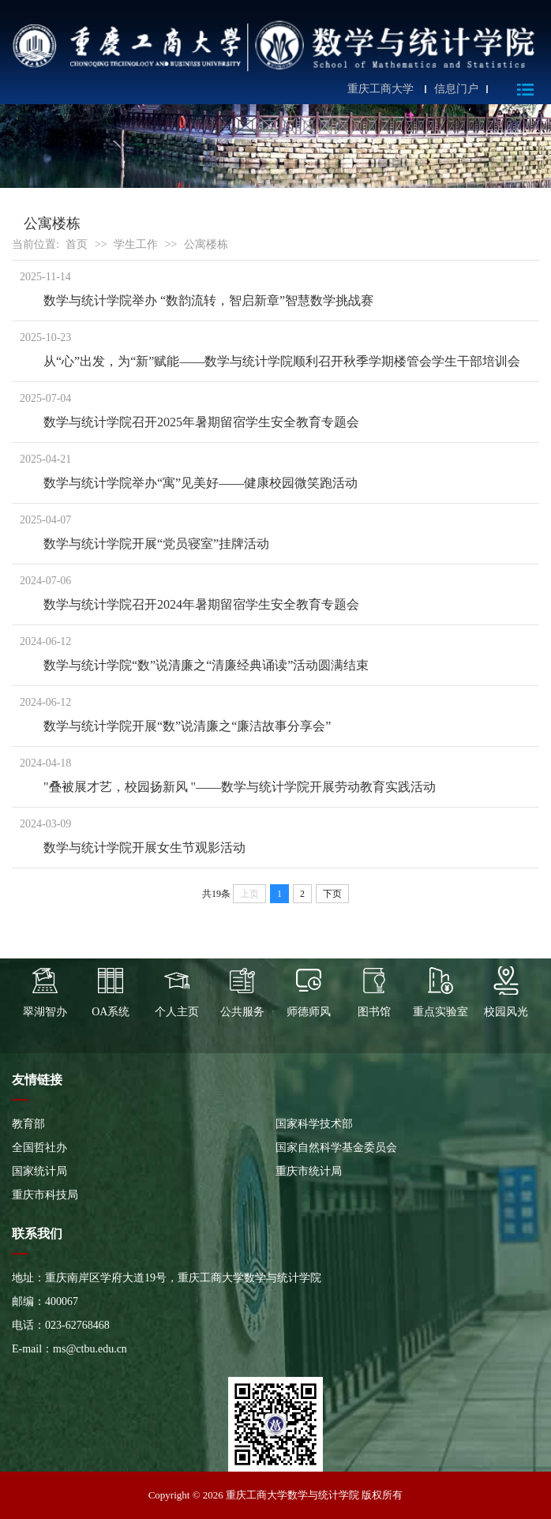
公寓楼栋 (206, 244)
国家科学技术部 (314, 1124)
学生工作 (136, 244)
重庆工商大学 (380, 89)
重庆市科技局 (45, 1195)
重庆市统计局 (309, 1171)
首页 (77, 244)
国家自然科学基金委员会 (336, 1147)
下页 (332, 893)
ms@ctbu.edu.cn (90, 1349)
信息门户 (456, 89)
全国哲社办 (39, 1147)
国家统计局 (39, 1171)
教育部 (28, 1124)
